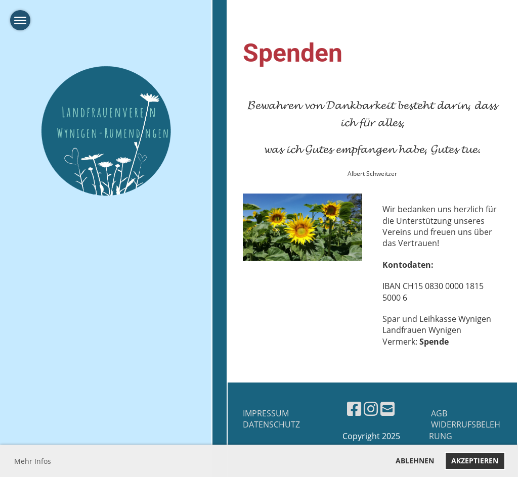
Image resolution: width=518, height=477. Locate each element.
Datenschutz (271, 424)
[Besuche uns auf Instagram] (371, 408)
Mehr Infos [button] (32, 461)
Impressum (266, 413)
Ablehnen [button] (415, 460)
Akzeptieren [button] (474, 460)
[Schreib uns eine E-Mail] (387, 408)
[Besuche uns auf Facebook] (354, 408)
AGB (438, 413)
